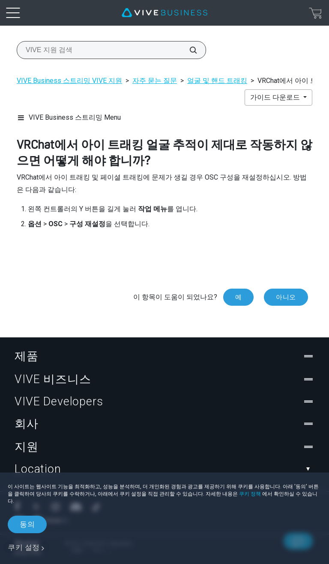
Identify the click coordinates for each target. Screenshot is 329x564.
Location (164, 469)
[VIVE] (164, 12)
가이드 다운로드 (276, 97)
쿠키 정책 (250, 494)
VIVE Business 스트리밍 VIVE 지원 (69, 81)
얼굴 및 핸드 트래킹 (217, 81)
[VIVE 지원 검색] (188, 50)
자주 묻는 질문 (154, 81)
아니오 (286, 297)
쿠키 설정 (24, 547)
